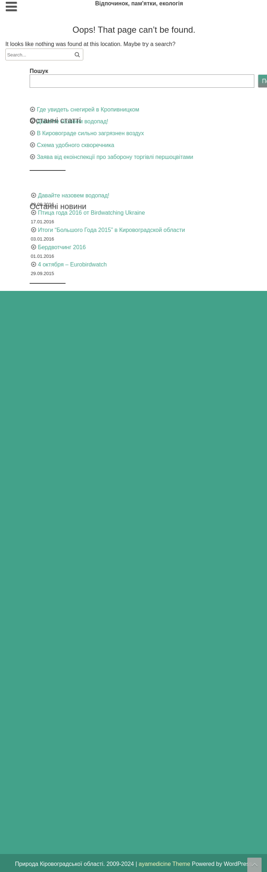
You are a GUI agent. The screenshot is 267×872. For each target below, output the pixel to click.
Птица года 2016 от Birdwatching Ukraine (132, 212)
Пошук (79, 71)
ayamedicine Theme (165, 863)
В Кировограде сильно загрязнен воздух (131, 133)
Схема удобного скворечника (116, 145)
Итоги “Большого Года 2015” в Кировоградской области (152, 230)
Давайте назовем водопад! (113, 121)
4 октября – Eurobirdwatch (113, 264)
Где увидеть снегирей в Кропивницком (129, 109)
